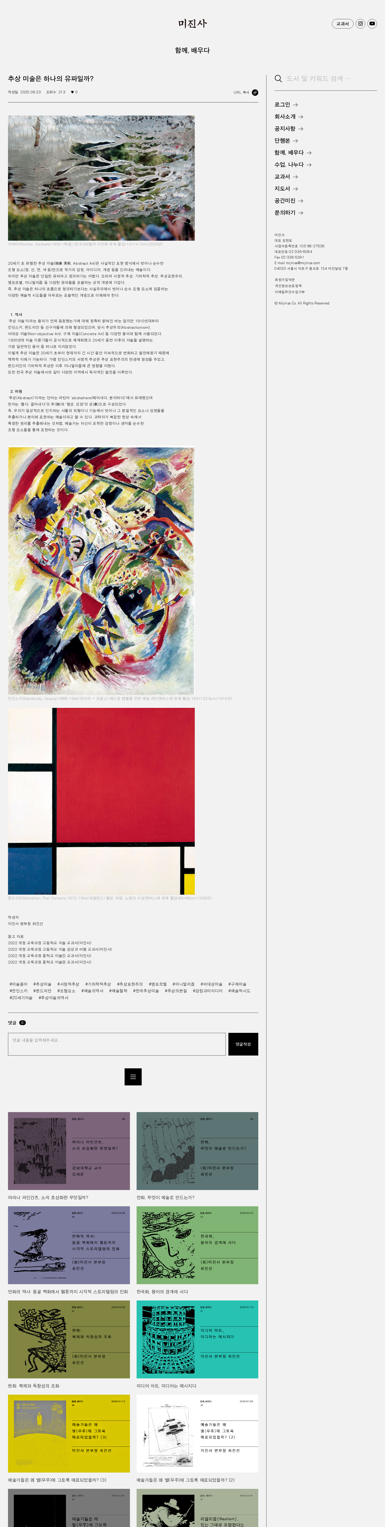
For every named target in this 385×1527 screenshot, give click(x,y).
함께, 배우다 (289, 152)
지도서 (282, 188)
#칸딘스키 (19, 991)
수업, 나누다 (289, 164)
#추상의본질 (176, 991)
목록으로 (133, 1076)
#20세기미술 (21, 998)
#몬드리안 (42, 991)
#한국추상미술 (146, 991)
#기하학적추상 (98, 984)
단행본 (282, 140)
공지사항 (285, 128)
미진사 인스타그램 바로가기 (360, 24)
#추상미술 (42, 984)
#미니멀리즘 (184, 984)
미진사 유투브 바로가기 (372, 24)
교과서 (342, 24)
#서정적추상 (68, 984)
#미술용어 (19, 984)
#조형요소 (66, 991)
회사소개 (285, 116)
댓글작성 (243, 1044)
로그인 (282, 104)
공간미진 (285, 200)
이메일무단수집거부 (290, 291)
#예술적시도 (239, 991)
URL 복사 (241, 92)
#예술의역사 (92, 991)
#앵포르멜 (158, 984)
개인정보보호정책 (288, 285)
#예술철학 (118, 991)
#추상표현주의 (130, 984)
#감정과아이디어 (208, 991)
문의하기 (285, 212)
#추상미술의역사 (54, 998)
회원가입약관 (285, 279)
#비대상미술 (212, 984)
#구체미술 (237, 984)
